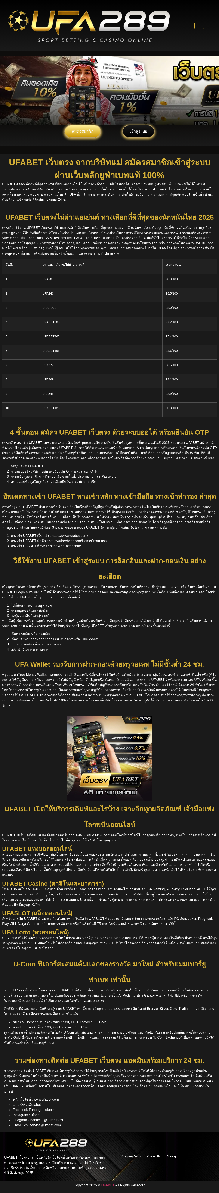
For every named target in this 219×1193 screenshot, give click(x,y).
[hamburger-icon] (199, 26)
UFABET (108, 1185)
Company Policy (131, 1156)
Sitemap (171, 1156)
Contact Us (153, 1156)
